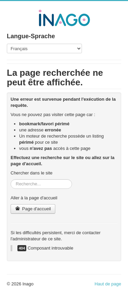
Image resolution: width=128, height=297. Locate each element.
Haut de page (108, 283)
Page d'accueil (33, 208)
